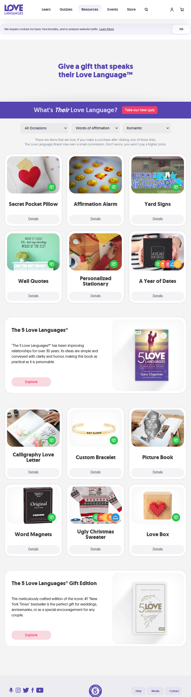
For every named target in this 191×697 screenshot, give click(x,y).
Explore (31, 381)
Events (112, 9)
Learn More (106, 29)
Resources (89, 9)
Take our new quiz (139, 110)
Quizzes (66, 9)
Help (138, 691)
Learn (46, 9)
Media (155, 691)
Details (33, 219)
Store (131, 9)
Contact (174, 691)
